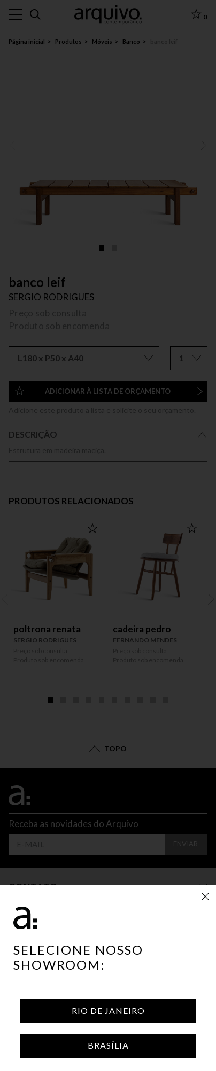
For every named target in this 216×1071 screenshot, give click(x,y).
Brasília (108, 1045)
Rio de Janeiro (108, 1010)
